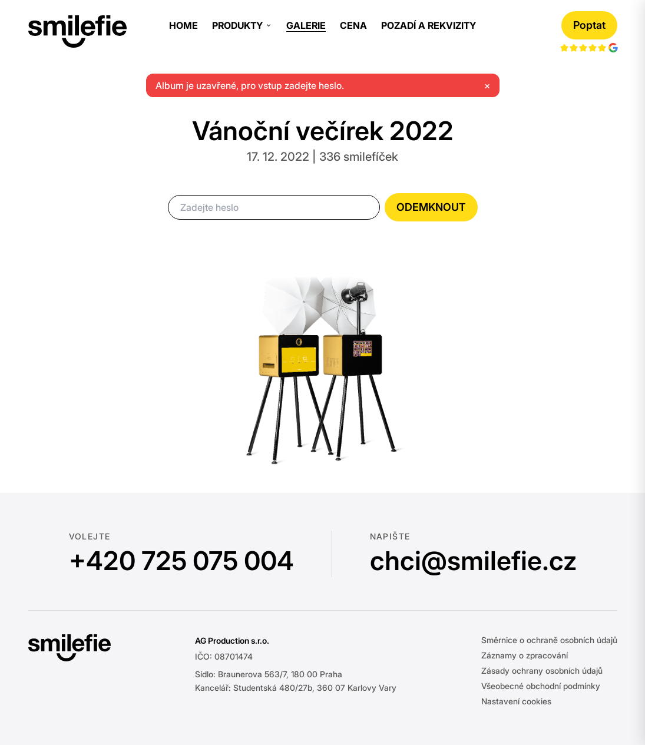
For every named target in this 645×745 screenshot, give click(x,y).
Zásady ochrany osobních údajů (542, 670)
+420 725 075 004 (181, 561)
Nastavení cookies (516, 701)
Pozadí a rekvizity (428, 25)
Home (183, 25)
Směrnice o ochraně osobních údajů (549, 640)
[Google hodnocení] (589, 45)
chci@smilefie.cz (473, 561)
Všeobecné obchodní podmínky (540, 686)
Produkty (242, 25)
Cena (353, 25)
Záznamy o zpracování (524, 655)
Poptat (589, 25)
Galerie (306, 25)
